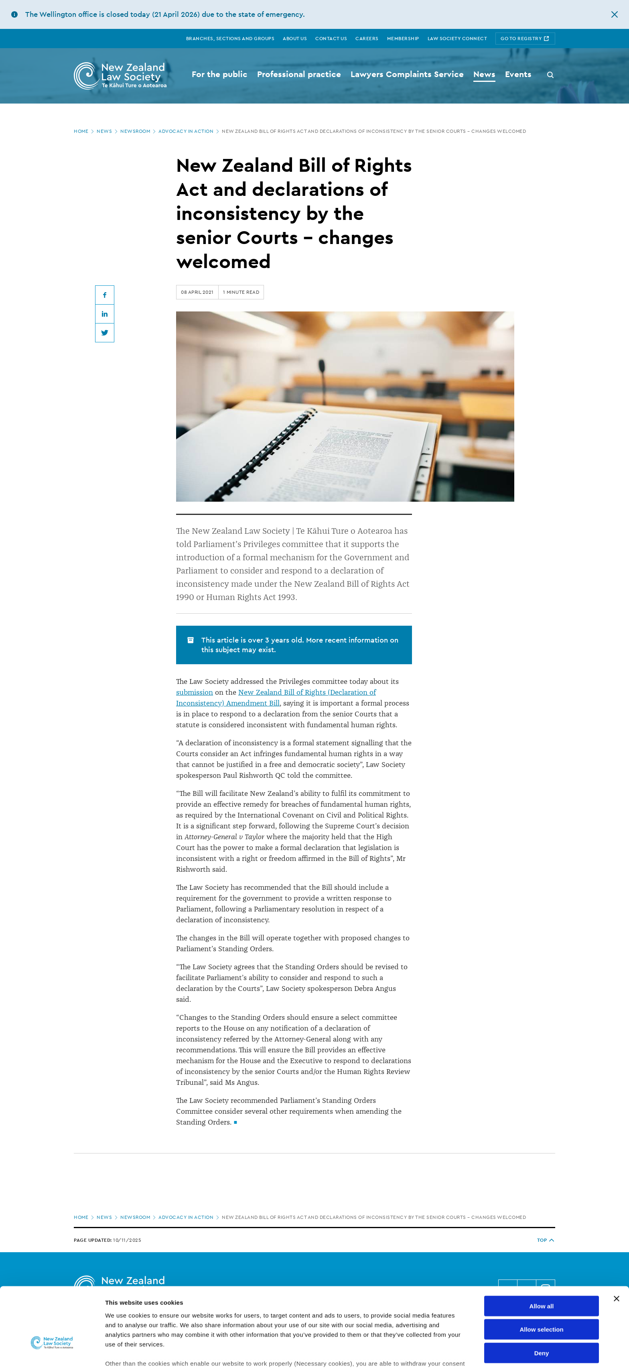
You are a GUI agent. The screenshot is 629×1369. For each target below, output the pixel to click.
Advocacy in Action (189, 131)
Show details (421, 1353)
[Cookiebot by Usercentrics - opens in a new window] (52, 1353)
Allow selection (541, 1274)
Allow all (542, 1251)
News (108, 131)
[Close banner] (616, 1244)
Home (84, 131)
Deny (541, 1298)
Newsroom (138, 131)
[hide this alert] (614, 14)
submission (194, 692)
